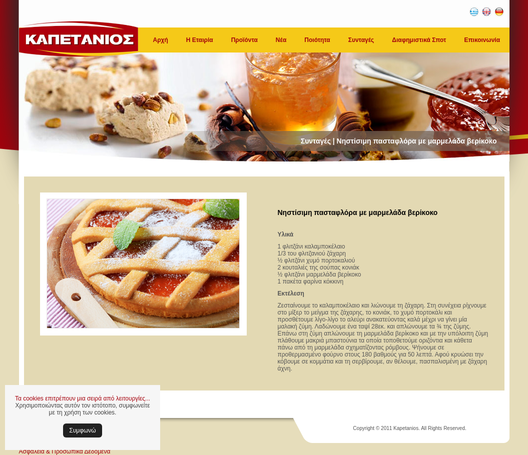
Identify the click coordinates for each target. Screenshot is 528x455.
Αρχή (160, 40)
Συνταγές (361, 40)
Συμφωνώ (82, 430)
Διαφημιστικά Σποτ (419, 40)
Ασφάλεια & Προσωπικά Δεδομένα (65, 451)
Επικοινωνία (482, 40)
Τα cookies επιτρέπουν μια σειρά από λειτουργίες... (82, 398)
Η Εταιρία (199, 40)
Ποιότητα (317, 40)
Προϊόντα (244, 40)
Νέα (281, 40)
